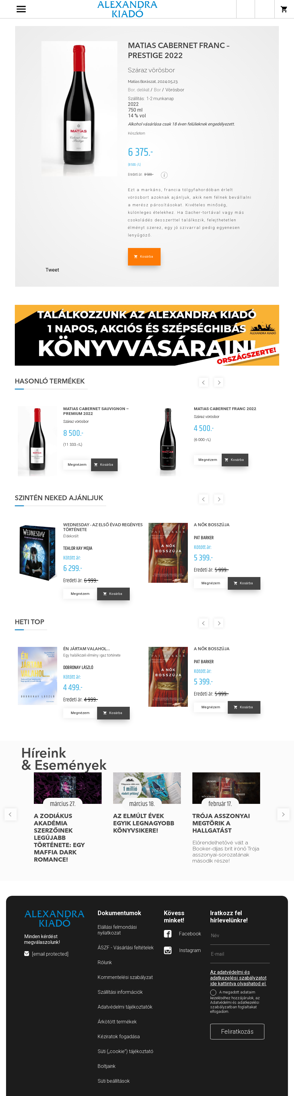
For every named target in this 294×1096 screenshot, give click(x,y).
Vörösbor (174, 89)
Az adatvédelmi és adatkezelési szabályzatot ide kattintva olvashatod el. (238, 978)
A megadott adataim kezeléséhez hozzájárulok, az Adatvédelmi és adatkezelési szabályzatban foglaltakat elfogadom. (235, 1002)
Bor (157, 89)
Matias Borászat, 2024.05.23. (153, 81)
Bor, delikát (138, 89)
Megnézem (77, 465)
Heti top (29, 622)
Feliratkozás (237, 1031)
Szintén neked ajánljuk (59, 498)
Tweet (52, 270)
